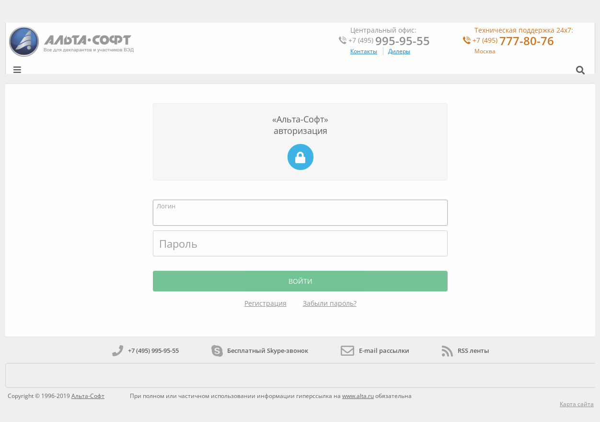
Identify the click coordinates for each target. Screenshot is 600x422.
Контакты (363, 51)
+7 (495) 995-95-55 (145, 350)
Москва (485, 51)
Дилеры (399, 51)
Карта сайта (577, 404)
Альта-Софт (87, 396)
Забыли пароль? (330, 303)
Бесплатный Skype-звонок (259, 350)
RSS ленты (465, 350)
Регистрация (265, 303)
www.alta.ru (358, 396)
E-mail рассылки (375, 350)
